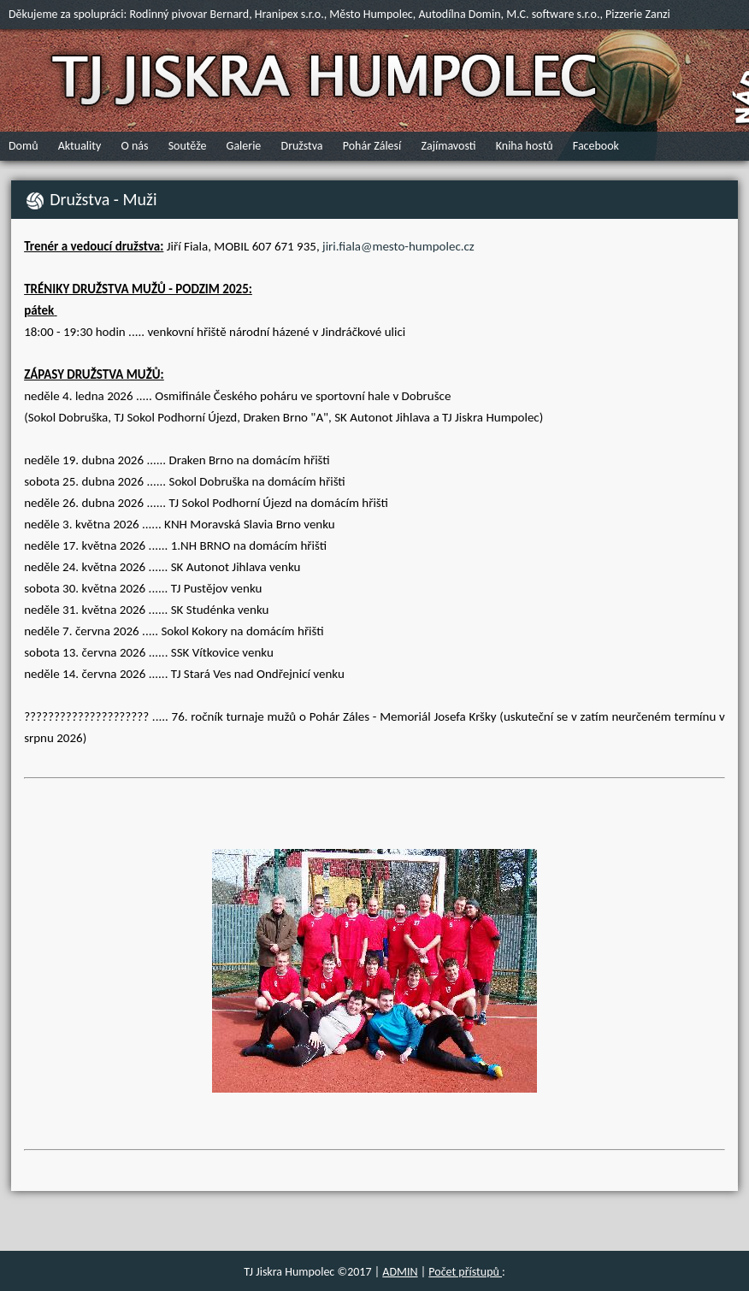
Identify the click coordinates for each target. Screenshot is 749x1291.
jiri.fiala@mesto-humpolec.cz (398, 246)
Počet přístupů (465, 1271)
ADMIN (399, 1271)
